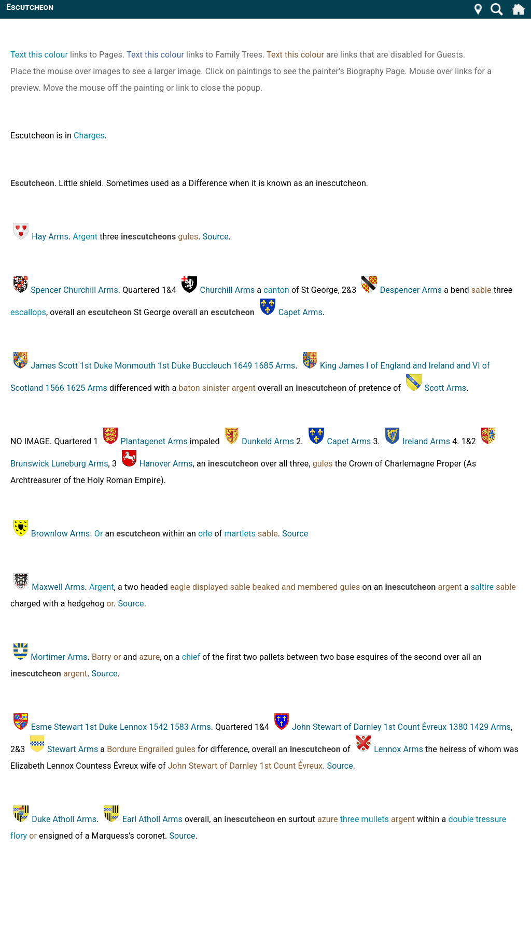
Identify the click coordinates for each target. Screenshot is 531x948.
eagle (180, 587)
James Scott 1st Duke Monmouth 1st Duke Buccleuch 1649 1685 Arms (163, 366)
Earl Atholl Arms (152, 819)
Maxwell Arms (58, 587)
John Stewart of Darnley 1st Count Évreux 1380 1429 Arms (401, 727)
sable (481, 290)
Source (216, 237)
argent (244, 388)
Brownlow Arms (60, 534)
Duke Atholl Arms (64, 819)
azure (149, 657)
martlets (239, 534)
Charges (89, 135)
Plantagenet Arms (154, 441)
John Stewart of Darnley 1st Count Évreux (245, 766)
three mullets (364, 819)
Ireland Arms (426, 441)
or (110, 604)
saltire (482, 587)
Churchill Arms (227, 290)
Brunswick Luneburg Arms (59, 464)
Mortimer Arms (59, 657)
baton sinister (203, 388)
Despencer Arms (411, 290)
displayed (210, 587)
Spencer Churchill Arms (74, 290)
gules (188, 237)
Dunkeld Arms (268, 441)
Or (98, 534)
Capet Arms (300, 312)
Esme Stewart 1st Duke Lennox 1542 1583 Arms (121, 727)
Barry (101, 657)
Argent (85, 237)
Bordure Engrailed (140, 749)
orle (205, 534)
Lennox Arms (398, 749)
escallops (28, 312)
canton (276, 290)
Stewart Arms (72, 749)
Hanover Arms (166, 464)
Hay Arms (50, 237)
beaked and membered (295, 587)
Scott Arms (446, 388)
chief (191, 657)
